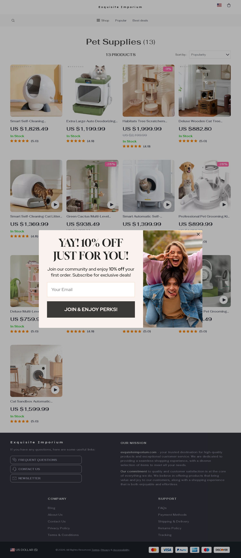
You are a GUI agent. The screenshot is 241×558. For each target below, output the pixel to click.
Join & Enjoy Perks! (91, 309)
